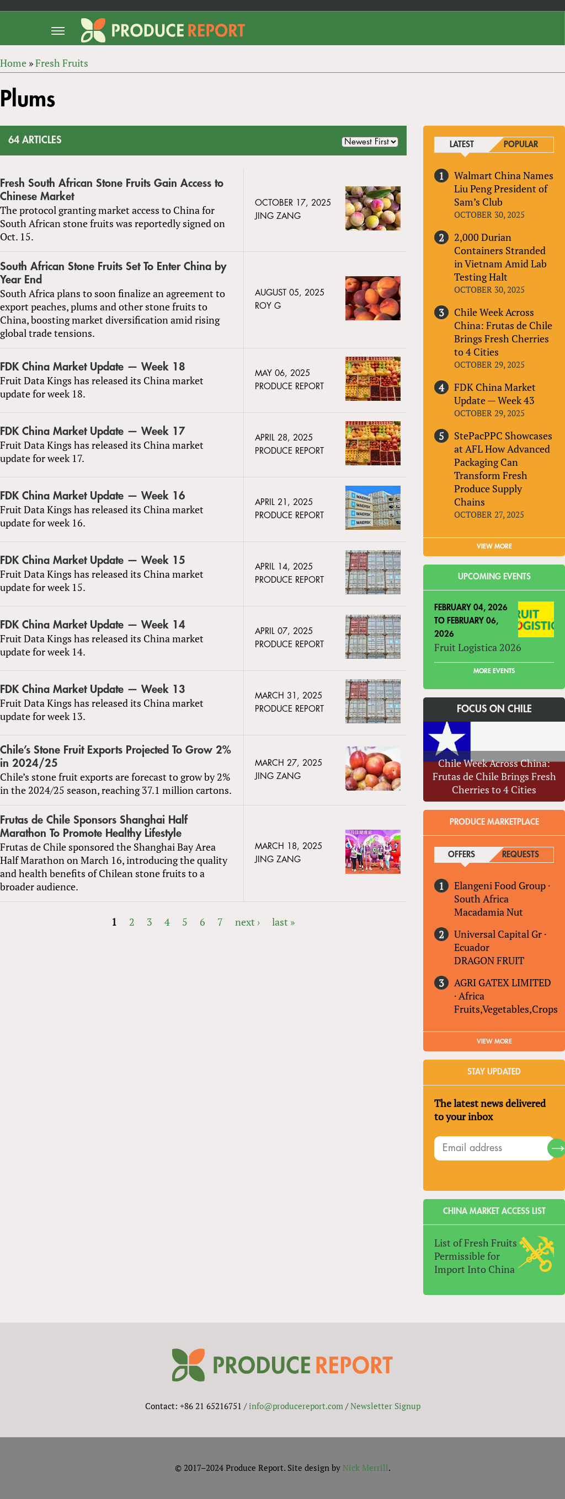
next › (247, 921)
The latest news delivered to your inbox (490, 1110)
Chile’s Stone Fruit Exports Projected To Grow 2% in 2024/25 (115, 756)
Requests (520, 855)
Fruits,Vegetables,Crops (506, 1009)
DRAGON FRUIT (489, 960)
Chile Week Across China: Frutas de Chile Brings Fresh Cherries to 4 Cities (503, 331)
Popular (521, 145)
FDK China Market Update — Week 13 (92, 689)
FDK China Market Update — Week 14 (92, 625)
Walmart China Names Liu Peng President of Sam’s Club (503, 188)
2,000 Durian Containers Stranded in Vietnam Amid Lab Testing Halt (500, 256)
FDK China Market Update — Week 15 (92, 560)
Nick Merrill (365, 1467)
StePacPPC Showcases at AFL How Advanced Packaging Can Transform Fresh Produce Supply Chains (503, 468)
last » (283, 921)
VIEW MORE (494, 546)
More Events (494, 671)
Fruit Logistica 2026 (477, 647)
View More (494, 1041)
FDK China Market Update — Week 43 (495, 393)
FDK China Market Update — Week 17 (92, 431)
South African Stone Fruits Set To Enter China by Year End (113, 273)
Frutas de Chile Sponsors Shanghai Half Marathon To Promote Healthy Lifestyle (94, 826)
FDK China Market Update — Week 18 (92, 367)
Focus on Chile (494, 709)
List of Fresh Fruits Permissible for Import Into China (475, 1256)
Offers (461, 855)
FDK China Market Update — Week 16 (92, 496)
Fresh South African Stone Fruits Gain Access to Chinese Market (111, 190)
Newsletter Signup (385, 1405)
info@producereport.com (296, 1405)
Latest (462, 145)
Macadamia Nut (488, 911)
